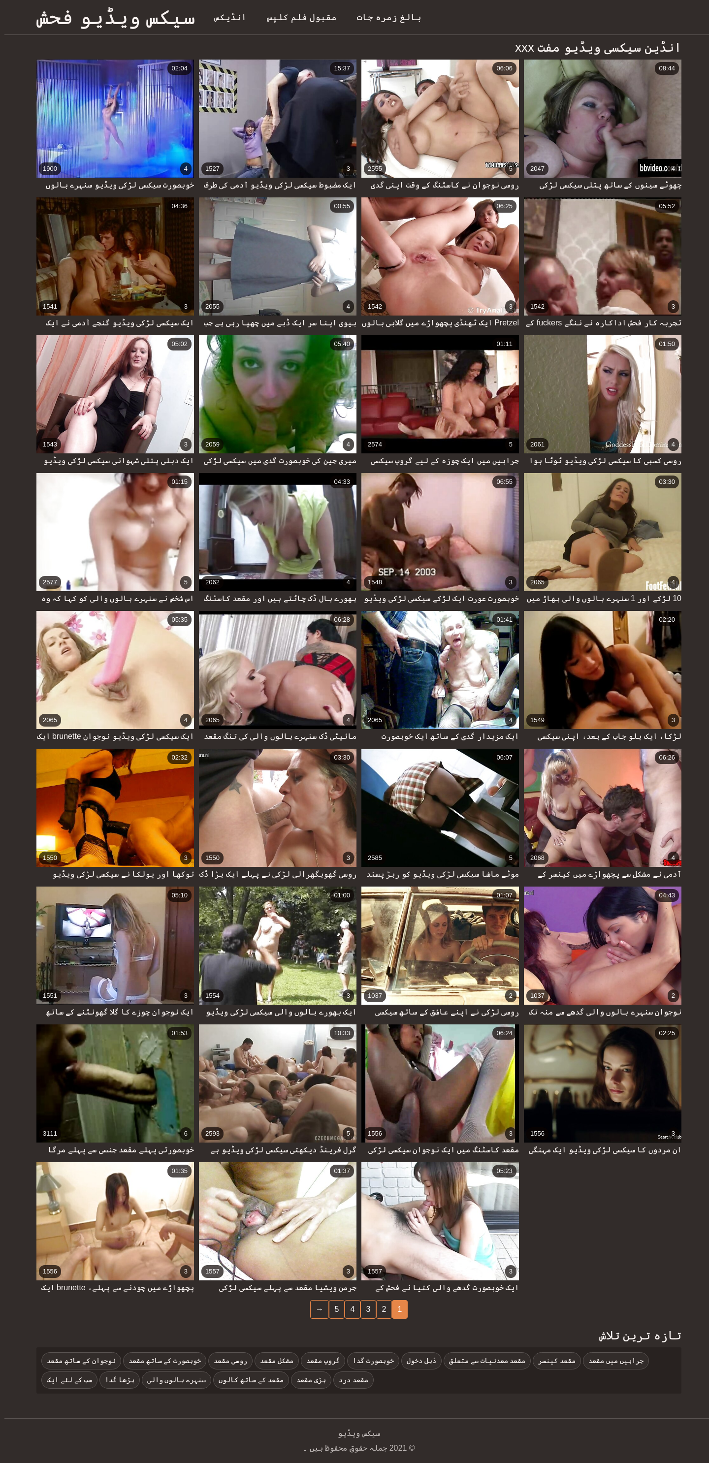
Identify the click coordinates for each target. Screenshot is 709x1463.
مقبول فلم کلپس (297, 17)
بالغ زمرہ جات (385, 17)
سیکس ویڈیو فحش (111, 17)
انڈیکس (226, 17)
